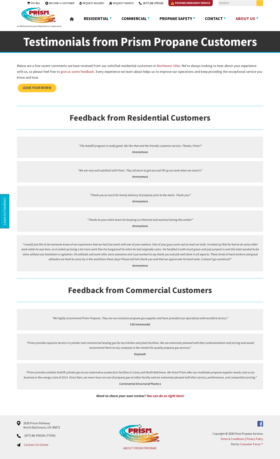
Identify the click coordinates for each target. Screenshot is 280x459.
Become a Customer (59, 3)
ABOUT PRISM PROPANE (140, 448)
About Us (245, 18)
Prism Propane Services (248, 434)
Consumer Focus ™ (251, 444)
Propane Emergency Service (190, 3)
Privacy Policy (254, 439)
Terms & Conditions (232, 439)
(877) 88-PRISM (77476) (39, 435)
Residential (96, 18)
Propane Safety (175, 18)
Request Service (121, 3)
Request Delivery (92, 3)
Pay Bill (33, 3)
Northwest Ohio (168, 65)
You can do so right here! (165, 396)
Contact (214, 18)
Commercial (134, 18)
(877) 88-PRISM (151, 3)
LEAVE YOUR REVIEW (37, 88)
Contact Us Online (36, 445)
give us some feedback (77, 71)
